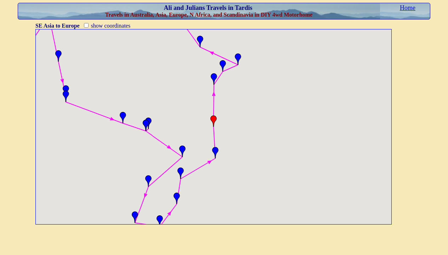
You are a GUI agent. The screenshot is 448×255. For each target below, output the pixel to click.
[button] (58, 56)
